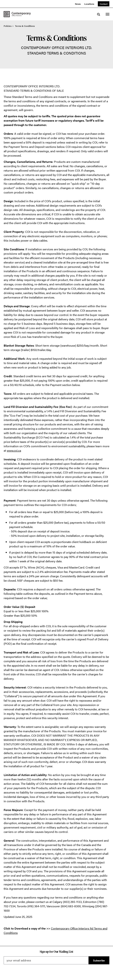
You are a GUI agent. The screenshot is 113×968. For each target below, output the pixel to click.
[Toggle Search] (98, 14)
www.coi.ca (14, 450)
